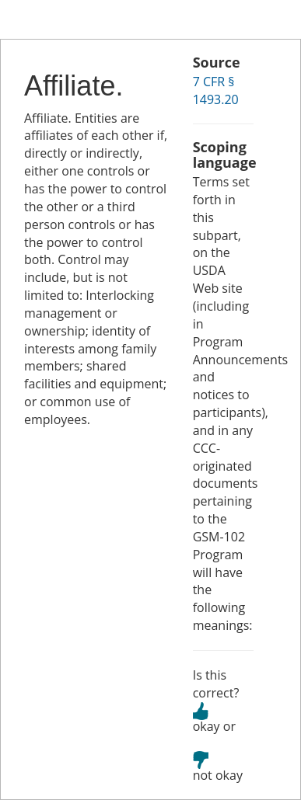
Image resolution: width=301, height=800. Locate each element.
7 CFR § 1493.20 (216, 90)
